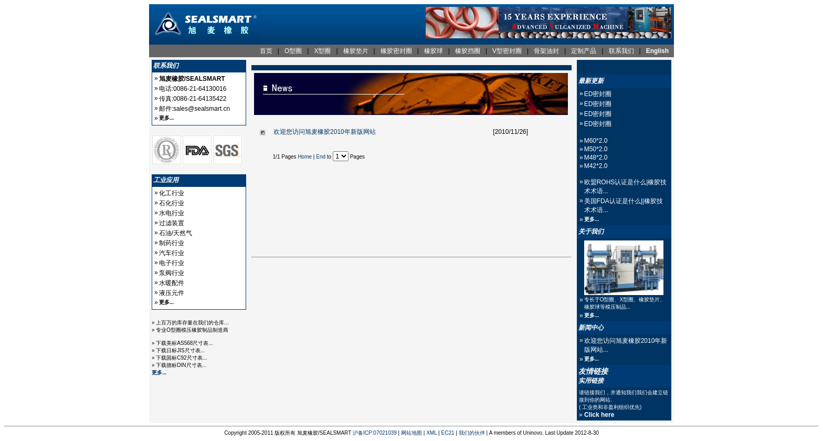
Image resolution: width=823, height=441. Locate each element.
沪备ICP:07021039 (375, 433)
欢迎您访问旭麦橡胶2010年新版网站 (324, 131)
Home (305, 157)
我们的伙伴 (472, 433)
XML (431, 433)
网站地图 (411, 433)
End (320, 157)
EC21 (448, 433)
